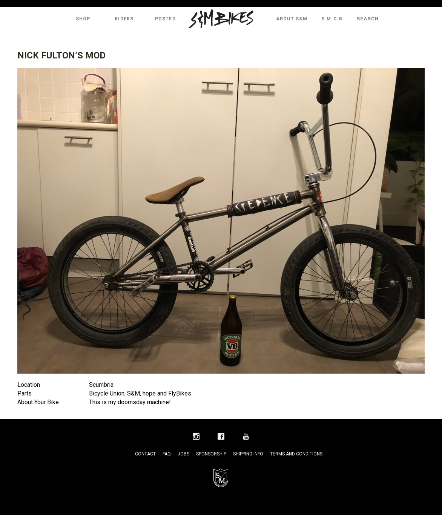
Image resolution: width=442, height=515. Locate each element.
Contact (145, 454)
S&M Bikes (221, 19)
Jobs (183, 454)
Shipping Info (248, 454)
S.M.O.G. (333, 18)
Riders (124, 18)
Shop (83, 18)
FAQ (167, 454)
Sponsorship (211, 454)
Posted (165, 18)
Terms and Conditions (296, 454)
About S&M (292, 18)
